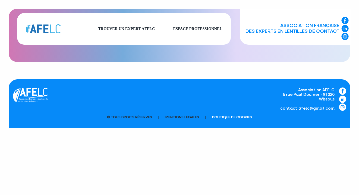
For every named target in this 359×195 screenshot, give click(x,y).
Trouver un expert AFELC (126, 29)
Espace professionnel (197, 29)
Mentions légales (182, 117)
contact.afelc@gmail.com (307, 108)
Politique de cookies (232, 117)
